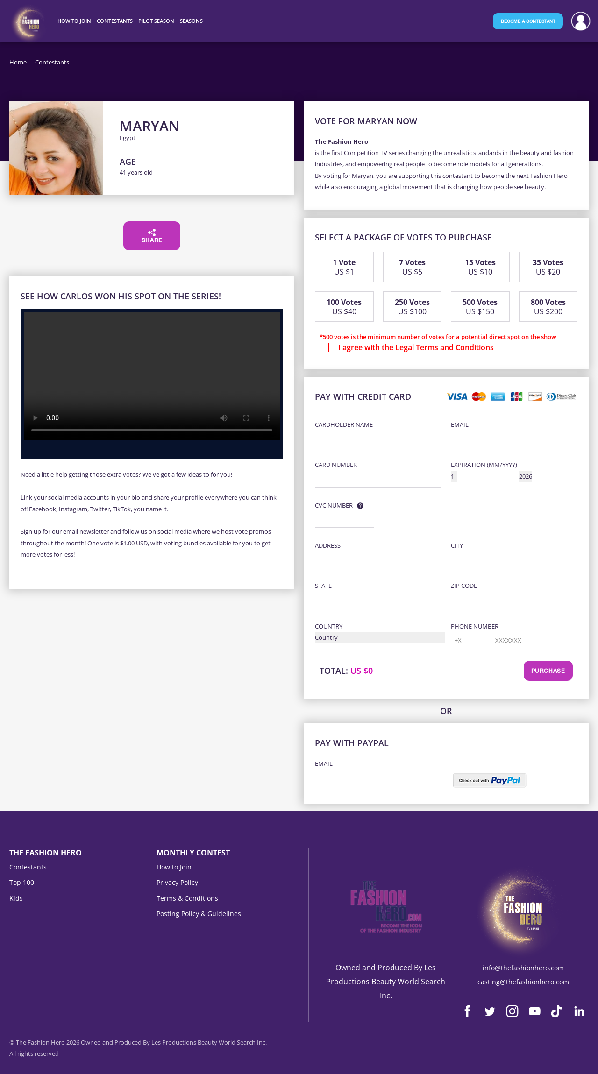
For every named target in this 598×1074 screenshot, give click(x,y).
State (323, 585)
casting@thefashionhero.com (523, 981)
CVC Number (334, 505)
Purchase (548, 671)
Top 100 (21, 882)
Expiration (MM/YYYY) (484, 464)
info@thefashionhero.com (523, 967)
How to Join (174, 866)
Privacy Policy (177, 882)
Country (328, 626)
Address (328, 545)
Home (18, 62)
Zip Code (464, 585)
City (457, 545)
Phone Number (474, 626)
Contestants (28, 866)
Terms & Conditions (187, 898)
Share (152, 236)
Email (460, 424)
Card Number (336, 464)
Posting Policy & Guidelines (199, 913)
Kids (16, 898)
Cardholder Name (344, 424)
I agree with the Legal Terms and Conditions (416, 347)
